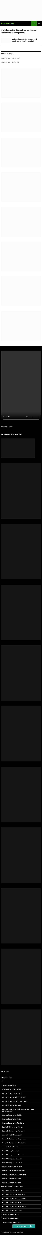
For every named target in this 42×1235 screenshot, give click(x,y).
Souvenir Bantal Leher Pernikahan (14, 1143)
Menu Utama (39, 23)
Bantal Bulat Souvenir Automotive (14, 1175)
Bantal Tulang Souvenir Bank (12, 1159)
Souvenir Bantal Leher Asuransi (13, 1127)
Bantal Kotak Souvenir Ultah (12, 1210)
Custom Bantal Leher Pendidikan (13, 1123)
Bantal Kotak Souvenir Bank (12, 1202)
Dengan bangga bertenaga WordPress (12, 1232)
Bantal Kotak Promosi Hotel (12, 1190)
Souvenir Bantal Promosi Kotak (12, 1186)
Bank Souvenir (7, 23)
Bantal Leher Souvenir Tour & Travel (14, 1101)
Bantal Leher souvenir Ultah (12, 1105)
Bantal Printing (6, 1077)
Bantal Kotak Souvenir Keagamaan (14, 1206)
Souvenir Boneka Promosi (10, 1214)
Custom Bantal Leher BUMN (12, 1115)
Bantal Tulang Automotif (10, 1151)
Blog (2, 1081)
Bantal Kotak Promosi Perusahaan (14, 1194)
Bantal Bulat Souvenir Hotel (12, 1182)
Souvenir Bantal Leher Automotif (13, 1131)
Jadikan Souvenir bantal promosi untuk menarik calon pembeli (24, 40)
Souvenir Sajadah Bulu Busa (10, 1222)
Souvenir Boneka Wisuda (9, 1218)
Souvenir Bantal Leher (8, 1085)
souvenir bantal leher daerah (12, 1135)
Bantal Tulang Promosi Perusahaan (14, 1155)
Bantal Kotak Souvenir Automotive (14, 1198)
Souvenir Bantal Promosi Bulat (11, 1167)
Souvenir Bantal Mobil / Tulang (11, 1147)
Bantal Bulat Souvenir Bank (11, 1179)
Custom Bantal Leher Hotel (11, 1119)
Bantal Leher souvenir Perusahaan (14, 1097)
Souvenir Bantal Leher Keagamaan (14, 1139)
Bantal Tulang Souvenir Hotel (12, 1163)
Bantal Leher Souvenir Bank (11, 1093)
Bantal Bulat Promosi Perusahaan (14, 1171)
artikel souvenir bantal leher (12, 1089)
